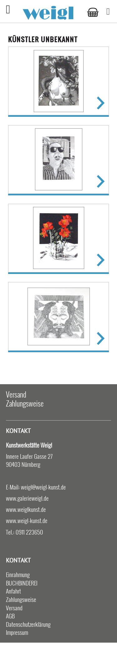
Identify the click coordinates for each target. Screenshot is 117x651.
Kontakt (18, 431)
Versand (16, 394)
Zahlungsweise (25, 403)
